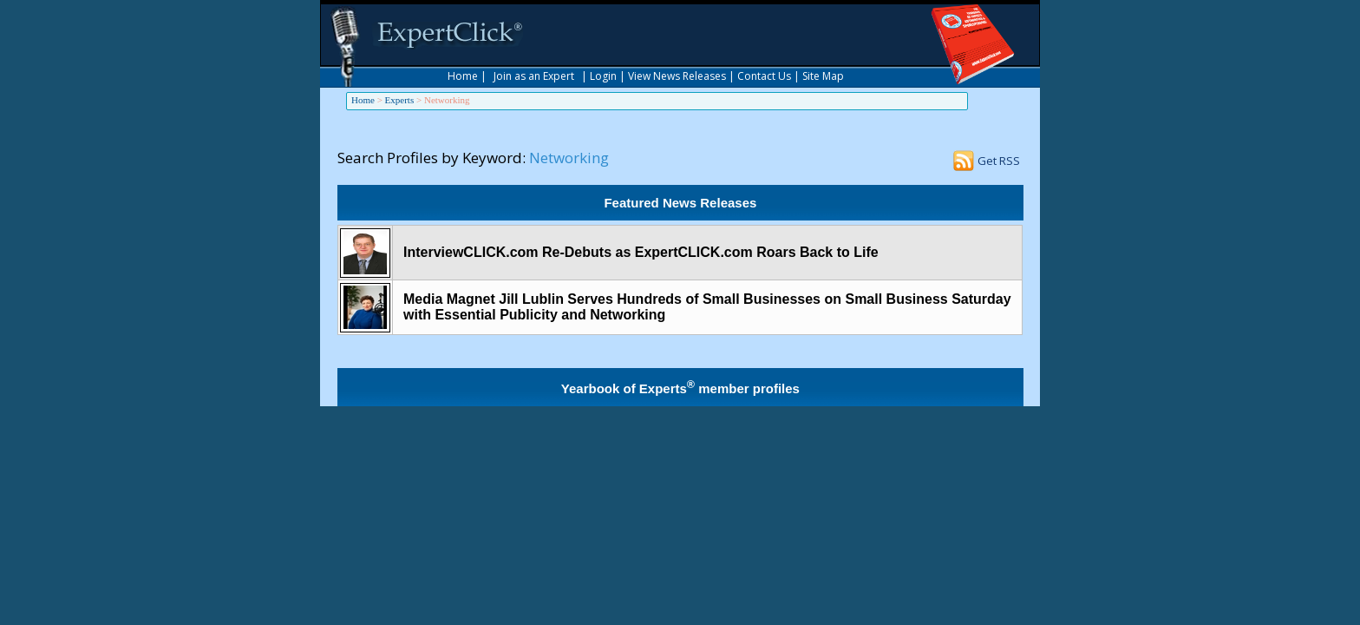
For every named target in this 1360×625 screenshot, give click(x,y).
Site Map (823, 76)
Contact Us (764, 76)
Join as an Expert (534, 76)
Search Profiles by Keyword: (431, 158)
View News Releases (677, 76)
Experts (400, 100)
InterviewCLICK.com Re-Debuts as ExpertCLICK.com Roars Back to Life (641, 252)
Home (463, 76)
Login (603, 76)
